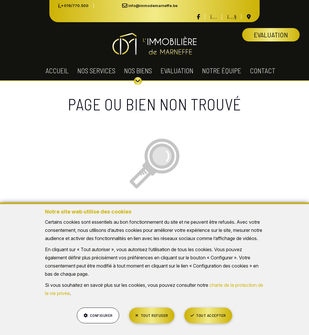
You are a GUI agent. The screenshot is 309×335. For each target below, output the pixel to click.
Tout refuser (154, 315)
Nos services (96, 70)
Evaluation (177, 70)
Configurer (101, 315)
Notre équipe (221, 70)
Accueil (57, 70)
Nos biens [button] (138, 70)
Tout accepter (211, 315)
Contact (262, 70)
